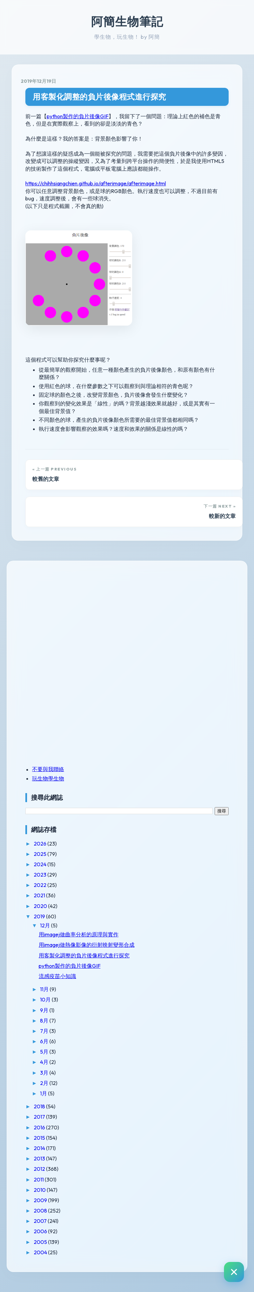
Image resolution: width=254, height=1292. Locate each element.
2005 (41, 1242)
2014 (40, 1148)
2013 (40, 1158)
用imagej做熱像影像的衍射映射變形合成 (87, 944)
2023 (40, 874)
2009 (41, 1200)
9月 (44, 1010)
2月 (44, 1083)
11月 (45, 989)
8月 (44, 1020)
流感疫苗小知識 (57, 976)
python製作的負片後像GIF (77, 116)
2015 (40, 1137)
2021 (40, 895)
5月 (44, 1051)
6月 (44, 1041)
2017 (40, 1116)
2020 (41, 906)
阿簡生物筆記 (127, 21)
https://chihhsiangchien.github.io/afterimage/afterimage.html (95, 183)
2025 (40, 854)
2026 (40, 843)
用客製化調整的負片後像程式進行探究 (99, 97)
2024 (40, 864)
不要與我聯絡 (48, 769)
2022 (40, 885)
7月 (44, 1031)
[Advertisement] (67, 616)
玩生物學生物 (48, 778)
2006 (41, 1231)
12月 (45, 925)
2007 (41, 1221)
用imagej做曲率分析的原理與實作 (78, 934)
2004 (41, 1252)
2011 (39, 1179)
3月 (44, 1072)
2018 (40, 1106)
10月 (46, 999)
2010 (40, 1189)
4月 (44, 1062)
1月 (44, 1093)
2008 (41, 1210)
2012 (40, 1168)
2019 (40, 916)
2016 (40, 1127)
